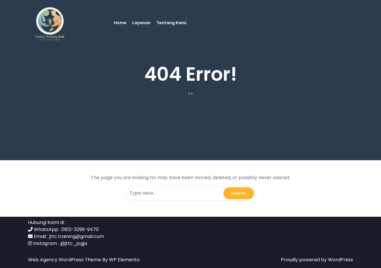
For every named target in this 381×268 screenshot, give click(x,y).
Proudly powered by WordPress (317, 259)
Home (120, 23)
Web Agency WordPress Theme (65, 259)
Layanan (141, 23)
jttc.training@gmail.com (76, 236)
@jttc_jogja (73, 243)
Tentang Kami (171, 23)
